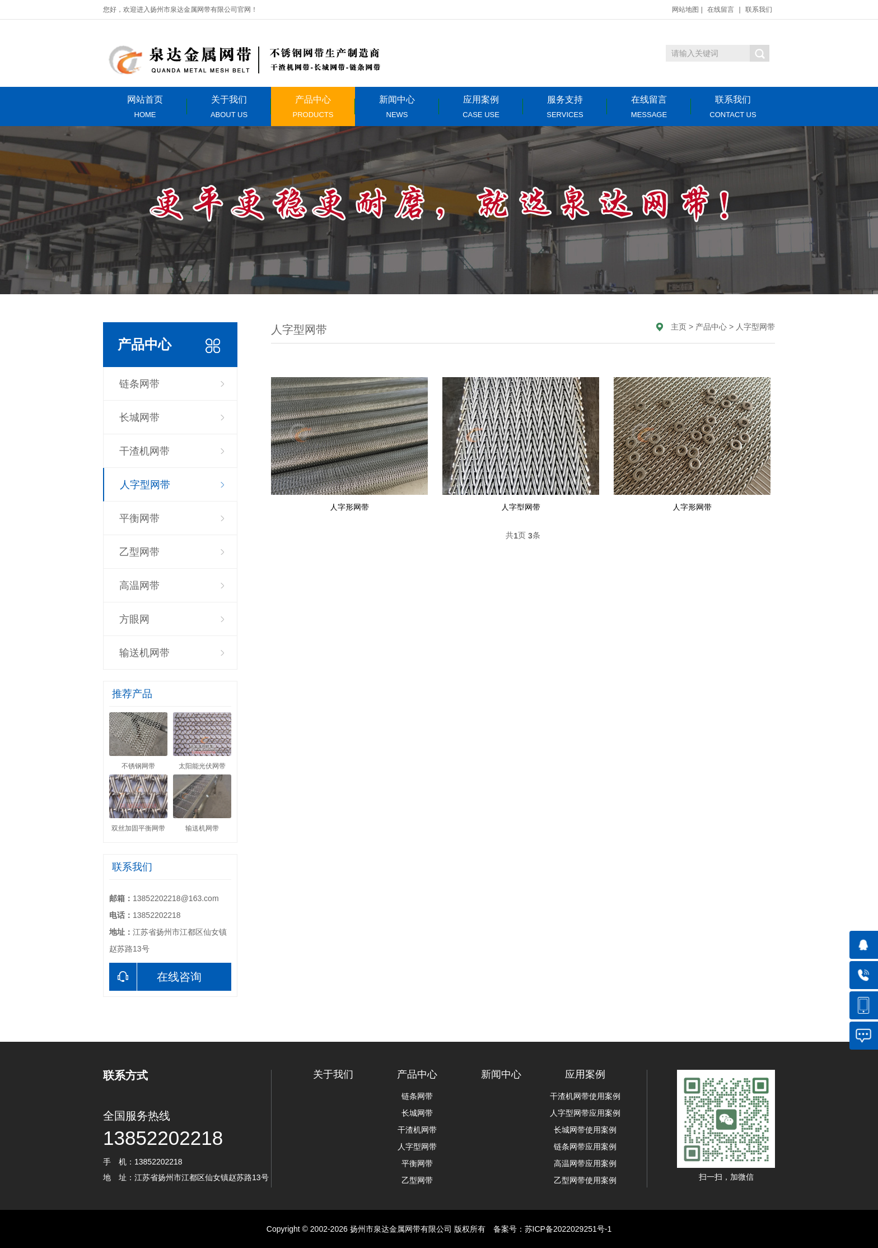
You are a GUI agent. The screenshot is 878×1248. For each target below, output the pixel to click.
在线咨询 (155, 977)
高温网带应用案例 (585, 1163)
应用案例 (481, 107)
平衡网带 (139, 518)
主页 (678, 326)
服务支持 (565, 107)
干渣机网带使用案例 (585, 1096)
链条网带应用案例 (585, 1146)
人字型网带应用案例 (585, 1113)
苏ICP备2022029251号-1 (568, 1228)
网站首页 (145, 107)
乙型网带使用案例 (585, 1180)
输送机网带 (144, 652)
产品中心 (313, 107)
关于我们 (229, 107)
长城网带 (139, 417)
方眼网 (134, 619)
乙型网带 (139, 552)
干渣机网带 (144, 451)
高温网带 (139, 585)
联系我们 (758, 9)
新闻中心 (397, 107)
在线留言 (720, 9)
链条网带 (139, 383)
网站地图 (685, 9)
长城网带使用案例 (585, 1130)
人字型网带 (145, 484)
